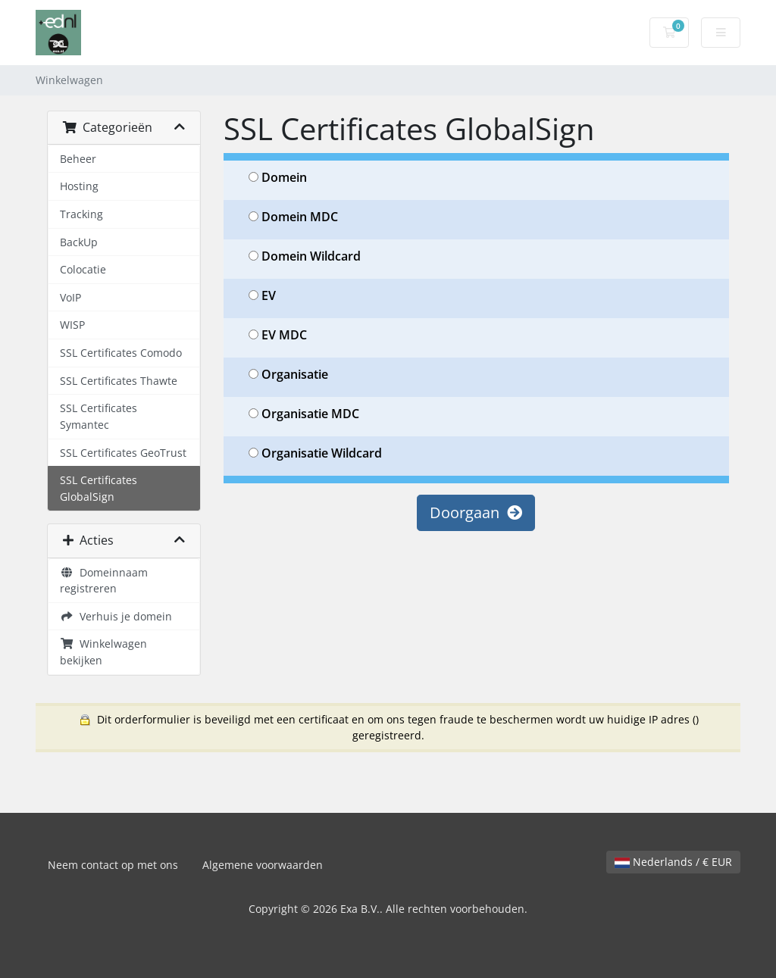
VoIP (70, 297)
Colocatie (83, 269)
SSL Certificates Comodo (121, 352)
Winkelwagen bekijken (103, 651)
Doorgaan (476, 512)
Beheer (78, 159)
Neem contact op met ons (113, 865)
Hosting (79, 186)
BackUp (79, 242)
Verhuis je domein (116, 616)
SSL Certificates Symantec (98, 416)
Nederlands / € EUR (673, 862)
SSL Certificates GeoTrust (123, 452)
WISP (72, 324)
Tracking (81, 214)
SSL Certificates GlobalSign (98, 488)
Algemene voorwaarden (262, 865)
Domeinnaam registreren (104, 580)
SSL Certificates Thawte (118, 380)
